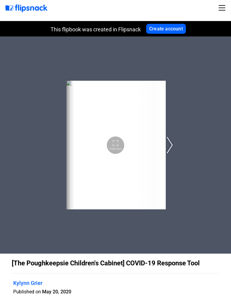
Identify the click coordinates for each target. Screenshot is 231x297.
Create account (166, 29)
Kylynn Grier (27, 283)
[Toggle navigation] (223, 8)
